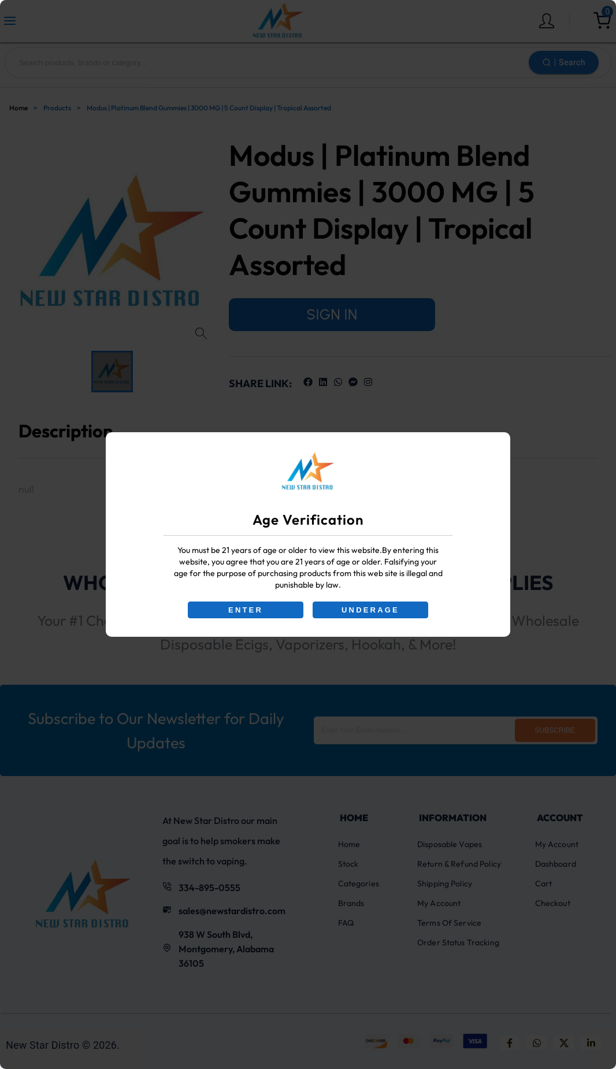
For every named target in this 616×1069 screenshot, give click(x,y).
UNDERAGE (370, 610)
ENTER (245, 610)
